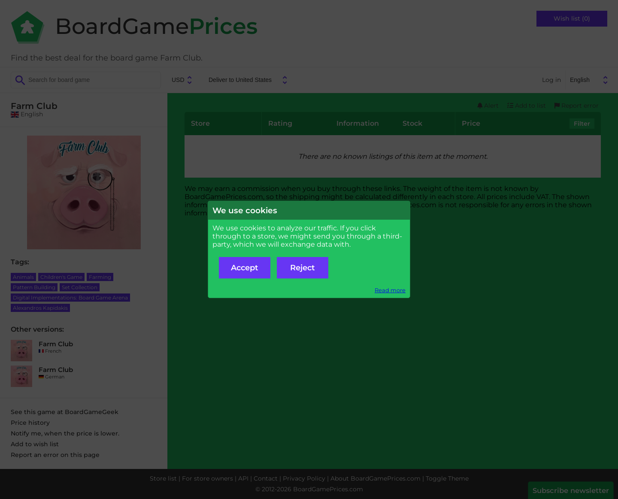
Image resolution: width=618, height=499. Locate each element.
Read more (390, 290)
